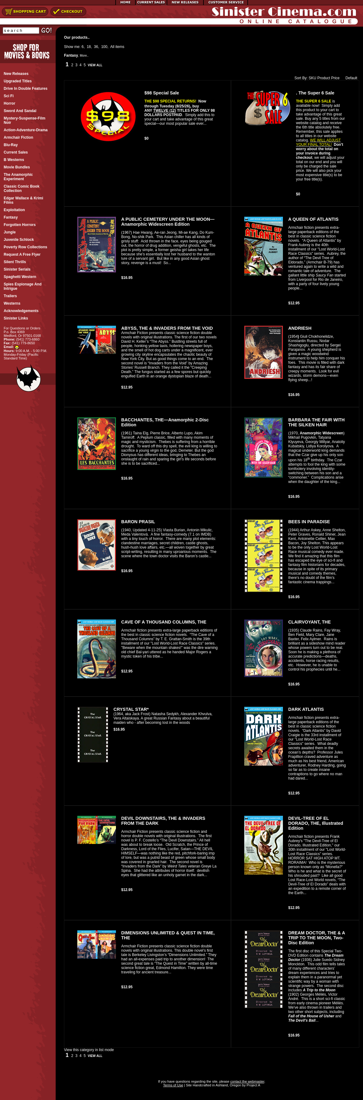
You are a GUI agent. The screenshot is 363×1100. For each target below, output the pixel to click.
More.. (84, 55)
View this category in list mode (89, 1050)
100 (104, 47)
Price (335, 78)
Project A (253, 1085)
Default (350, 78)
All (112, 47)
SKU (312, 78)
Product (323, 78)
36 (96, 47)
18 (89, 47)
